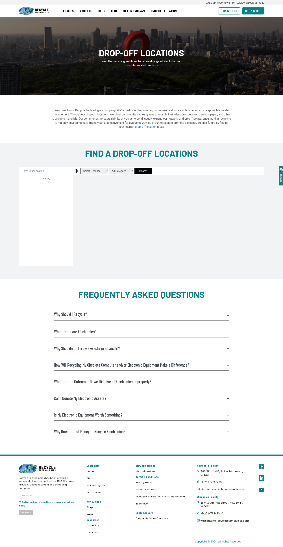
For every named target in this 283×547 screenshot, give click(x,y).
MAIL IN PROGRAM (134, 11)
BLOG (101, 11)
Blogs (90, 507)
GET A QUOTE (253, 11)
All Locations (94, 492)
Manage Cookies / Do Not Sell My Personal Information (160, 500)
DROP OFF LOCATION (164, 11)
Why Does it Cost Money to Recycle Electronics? (141, 431)
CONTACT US (229, 11)
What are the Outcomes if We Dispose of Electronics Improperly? (141, 381)
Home (90, 471)
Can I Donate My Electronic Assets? (141, 398)
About (90, 478)
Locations (92, 532)
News (90, 514)
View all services (145, 471)
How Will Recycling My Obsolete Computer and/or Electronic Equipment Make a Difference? (141, 365)
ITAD (114, 11)
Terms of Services (146, 489)
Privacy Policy (144, 482)
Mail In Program (96, 485)
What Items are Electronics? (141, 331)
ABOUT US (86, 11)
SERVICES (68, 11)
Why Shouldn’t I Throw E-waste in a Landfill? (141, 348)
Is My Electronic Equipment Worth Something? (141, 415)
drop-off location (145, 126)
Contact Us (93, 525)
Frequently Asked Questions (152, 518)
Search (143, 171)
